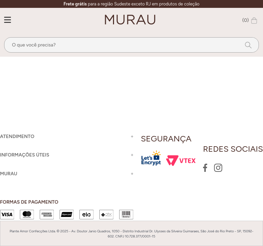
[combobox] (131, 45)
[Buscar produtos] (246, 45)
